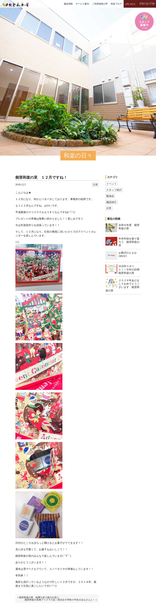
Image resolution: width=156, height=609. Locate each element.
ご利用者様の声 (100, 4)
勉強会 (110, 196)
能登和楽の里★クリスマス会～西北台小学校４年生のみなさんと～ (60, 599)
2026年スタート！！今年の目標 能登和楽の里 (130, 269)
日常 (95, 184)
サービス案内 (82, 4)
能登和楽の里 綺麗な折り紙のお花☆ (39, 597)
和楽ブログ (116, 4)
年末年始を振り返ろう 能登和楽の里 (129, 242)
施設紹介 (111, 202)
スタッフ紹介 (114, 189)
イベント (111, 183)
